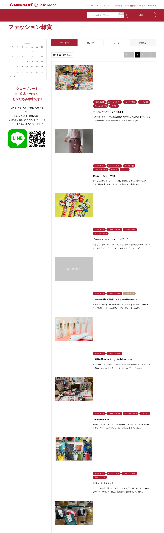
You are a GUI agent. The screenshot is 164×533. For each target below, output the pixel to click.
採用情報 (118, 6)
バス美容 (122, 399)
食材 (28, 399)
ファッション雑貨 (14, 403)
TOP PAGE (103, 475)
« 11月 (12, 76)
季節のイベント (50, 403)
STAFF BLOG (106, 6)
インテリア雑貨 (69, 399)
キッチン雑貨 (86, 399)
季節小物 (30, 403)
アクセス (141, 6)
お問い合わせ (130, 6)
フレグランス (142, 399)
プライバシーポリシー (73, 475)
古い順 (116, 43)
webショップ (153, 6)
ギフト (66, 403)
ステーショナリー (51, 399)
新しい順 (90, 43)
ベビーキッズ (105, 399)
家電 (83, 403)
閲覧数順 (142, 43)
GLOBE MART (93, 6)
